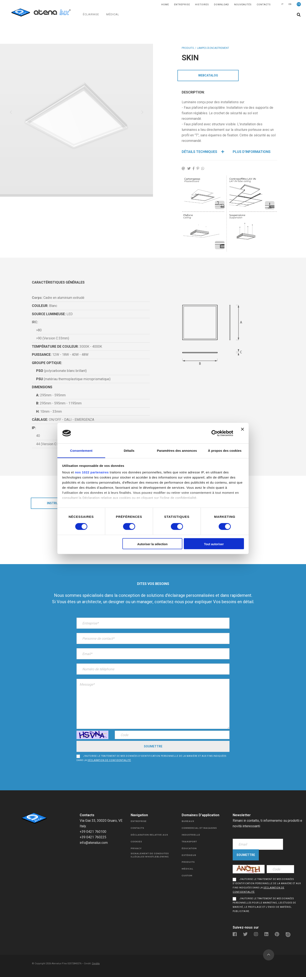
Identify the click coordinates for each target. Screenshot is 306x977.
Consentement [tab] (81, 450)
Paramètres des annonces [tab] (177, 450)
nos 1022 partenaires (92, 472)
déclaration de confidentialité (109, 760)
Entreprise (182, 4)
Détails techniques (203, 152)
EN (290, 4)
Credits (96, 963)
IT (282, 4)
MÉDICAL (112, 14)
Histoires (202, 4)
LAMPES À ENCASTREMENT (213, 48)
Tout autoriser (214, 544)
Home (165, 4)
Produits (188, 48)
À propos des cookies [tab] (225, 450)
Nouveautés (243, 4)
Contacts (264, 4)
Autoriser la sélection (152, 544)
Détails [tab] (129, 450)
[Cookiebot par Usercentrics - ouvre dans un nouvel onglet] (214, 433)
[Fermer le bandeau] (242, 433)
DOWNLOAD (221, 4)
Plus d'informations (252, 152)
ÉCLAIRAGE (91, 14)
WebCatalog (208, 75)
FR (299, 4)
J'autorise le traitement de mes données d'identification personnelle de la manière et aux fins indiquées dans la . (151, 758)
